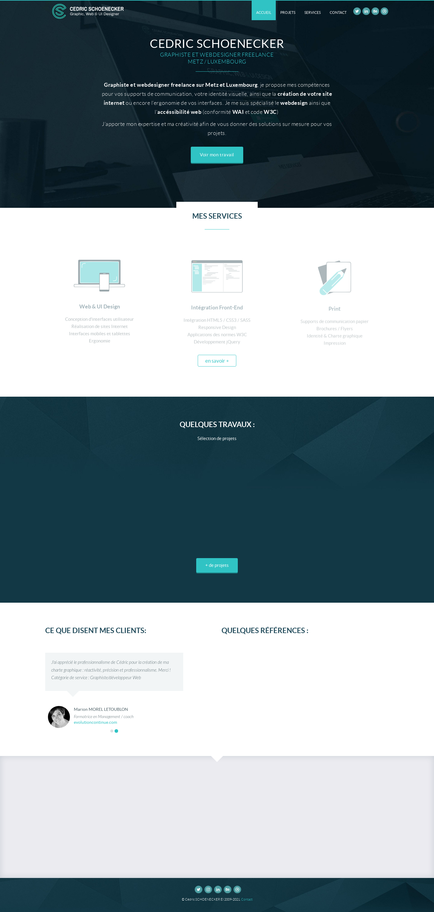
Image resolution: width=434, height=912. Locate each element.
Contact (247, 899)
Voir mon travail (217, 154)
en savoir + (217, 361)
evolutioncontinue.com (95, 722)
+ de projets (217, 565)
